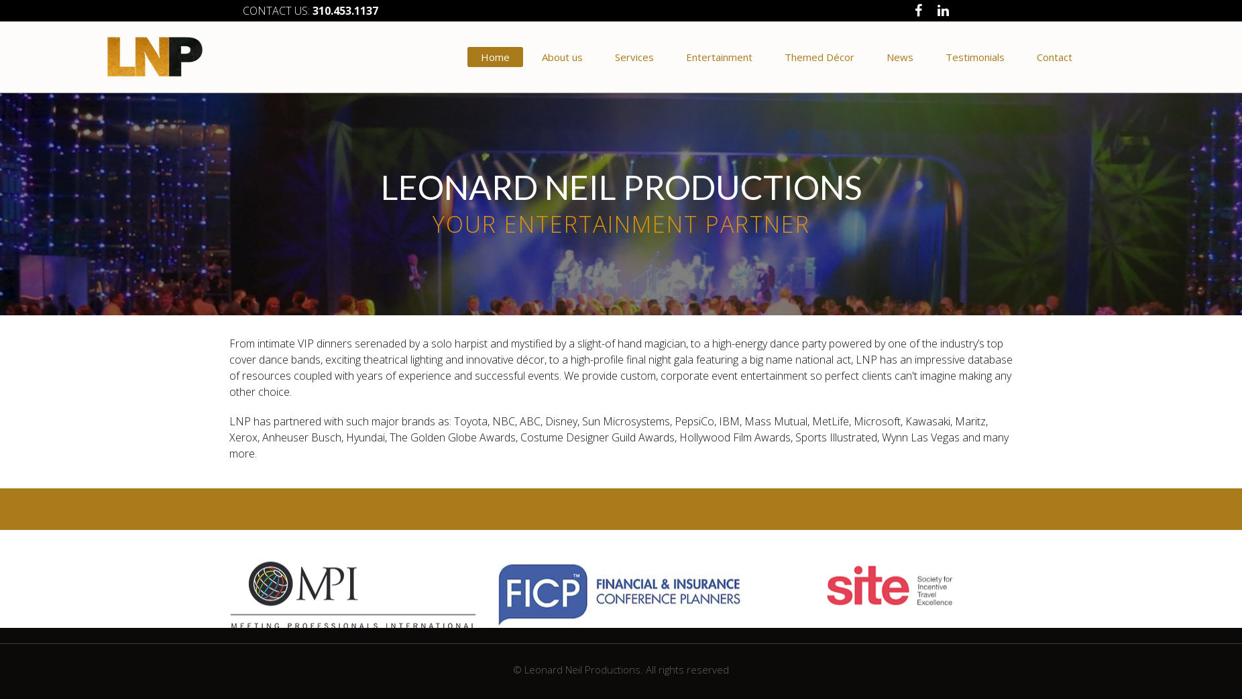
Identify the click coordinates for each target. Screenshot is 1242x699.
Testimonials (975, 57)
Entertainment (719, 57)
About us (562, 57)
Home (495, 57)
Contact (1054, 57)
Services (634, 57)
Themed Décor (819, 57)
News (900, 57)
